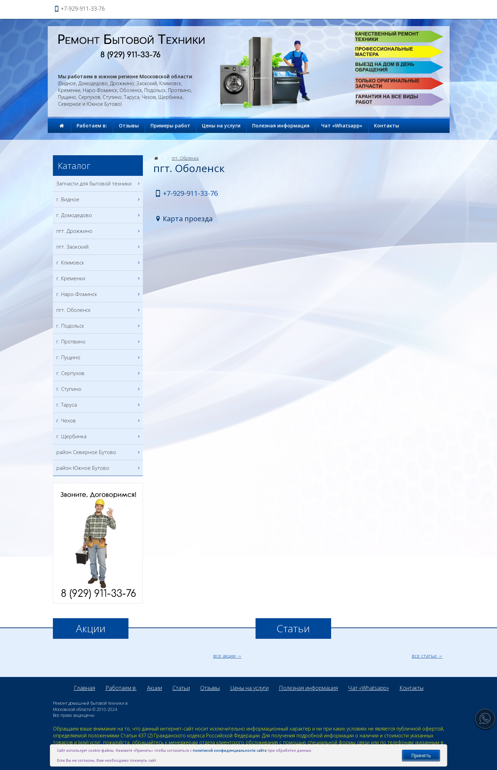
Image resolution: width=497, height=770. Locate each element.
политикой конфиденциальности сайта (230, 750)
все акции (224, 656)
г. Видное (99, 199)
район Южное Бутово (99, 468)
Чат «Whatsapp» (341, 125)
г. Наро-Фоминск (99, 294)
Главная (84, 688)
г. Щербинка (99, 436)
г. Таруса (99, 404)
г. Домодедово (99, 215)
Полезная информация (280, 125)
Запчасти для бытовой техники (99, 183)
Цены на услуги (221, 125)
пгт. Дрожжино (99, 231)
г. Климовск (99, 262)
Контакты (386, 125)
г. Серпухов (99, 373)
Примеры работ (170, 125)
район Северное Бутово (99, 452)
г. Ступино (99, 389)
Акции (154, 688)
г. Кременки (99, 278)
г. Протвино (99, 341)
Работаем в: (92, 125)
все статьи (424, 656)
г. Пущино (99, 357)
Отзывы (129, 125)
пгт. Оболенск (185, 158)
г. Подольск (99, 325)
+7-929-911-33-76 (190, 193)
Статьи (181, 688)
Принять (421, 755)
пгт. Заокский (99, 246)
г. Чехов (99, 420)
